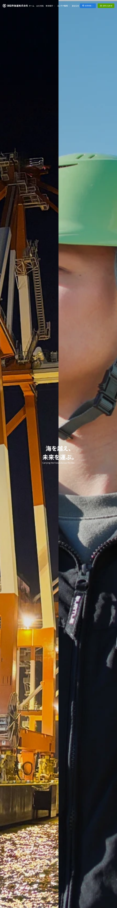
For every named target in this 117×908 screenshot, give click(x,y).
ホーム (31, 5)
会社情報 (40, 5)
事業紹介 (50, 5)
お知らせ (75, 5)
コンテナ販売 (63, 5)
